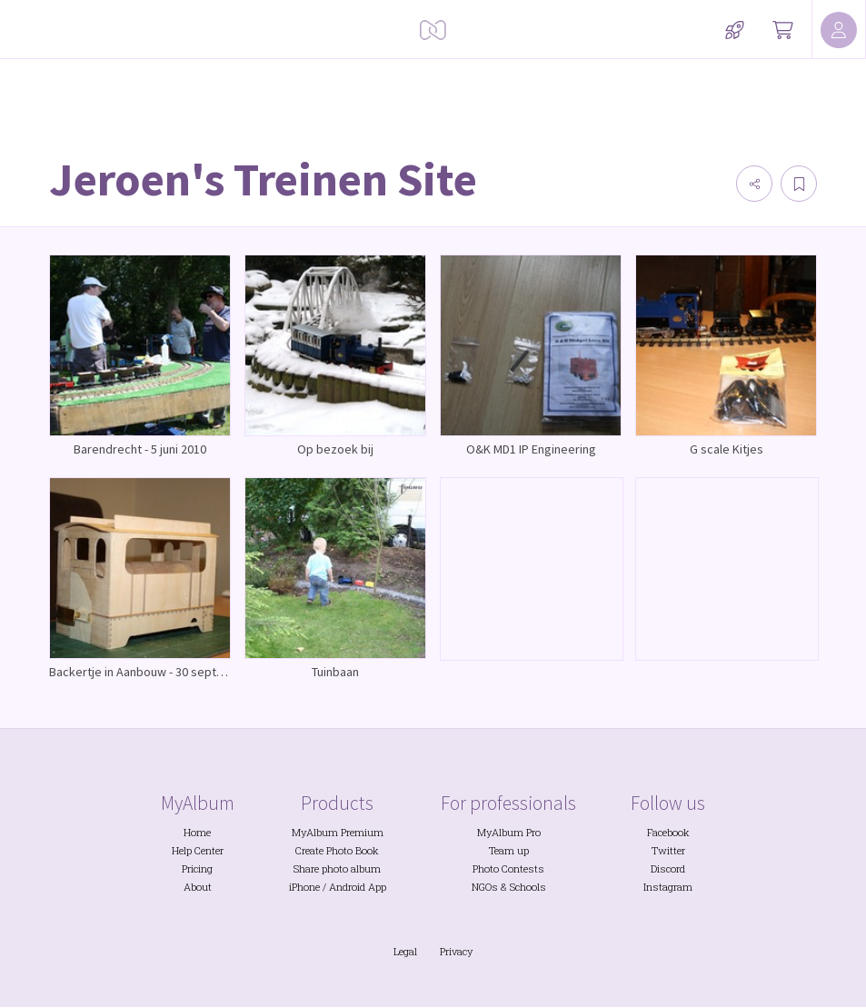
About (198, 886)
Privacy (456, 951)
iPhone (304, 886)
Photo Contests (508, 868)
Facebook (668, 832)
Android (347, 886)
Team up (509, 850)
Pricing (197, 868)
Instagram (667, 886)
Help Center (198, 850)
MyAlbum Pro (509, 832)
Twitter (668, 850)
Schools (528, 886)
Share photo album (337, 868)
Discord (668, 868)
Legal (405, 951)
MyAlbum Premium (337, 832)
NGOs (485, 886)
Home (197, 832)
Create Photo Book (337, 850)
